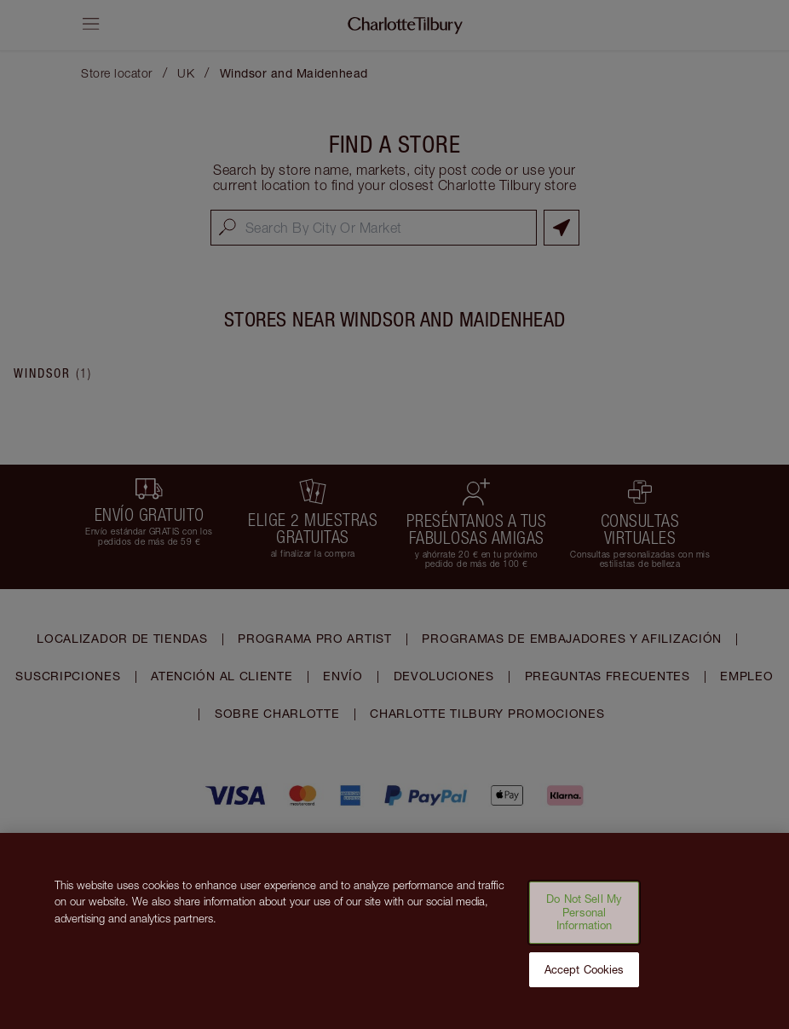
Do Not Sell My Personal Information (584, 922)
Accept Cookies (584, 979)
